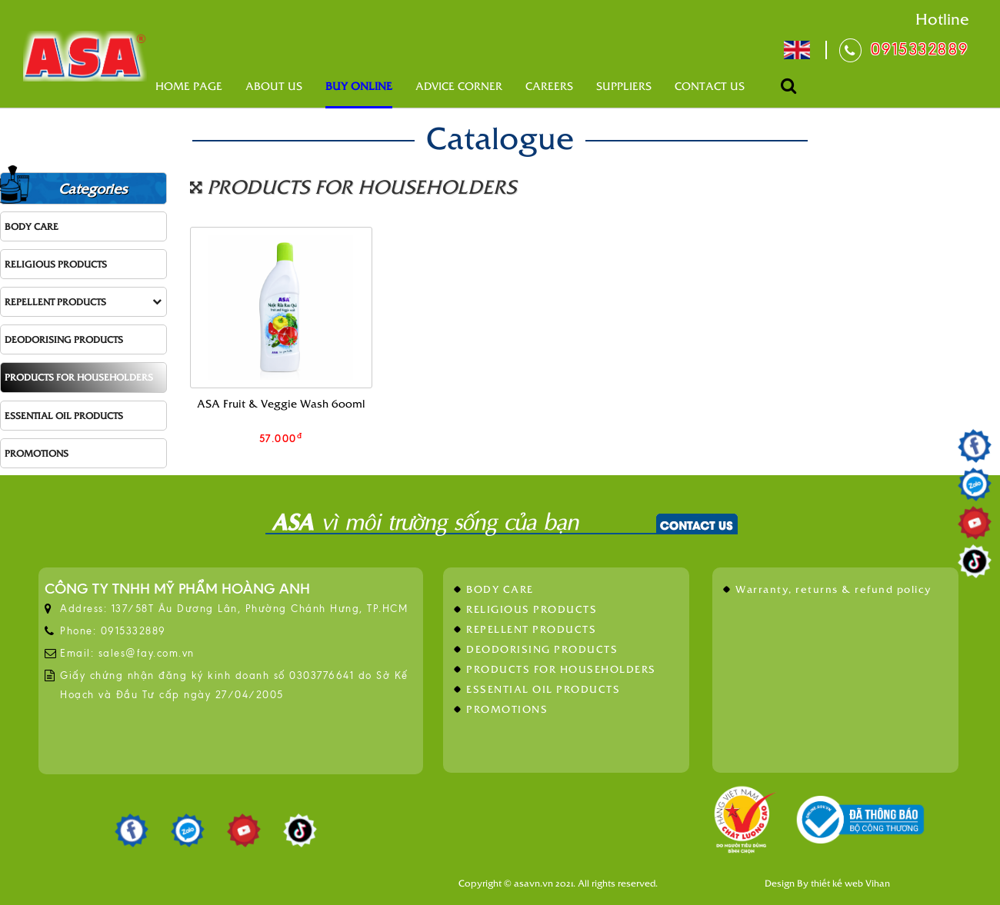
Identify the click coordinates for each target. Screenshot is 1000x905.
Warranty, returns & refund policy (833, 588)
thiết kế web (837, 883)
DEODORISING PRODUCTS (64, 339)
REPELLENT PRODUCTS (83, 301)
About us (273, 85)
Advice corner (458, 85)
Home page (188, 85)
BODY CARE (31, 226)
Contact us (710, 85)
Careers (549, 85)
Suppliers (624, 85)
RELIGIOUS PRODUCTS (56, 264)
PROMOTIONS (36, 453)
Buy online (358, 85)
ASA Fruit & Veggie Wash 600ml (281, 403)
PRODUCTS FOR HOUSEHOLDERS (79, 377)
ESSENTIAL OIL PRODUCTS (64, 415)
